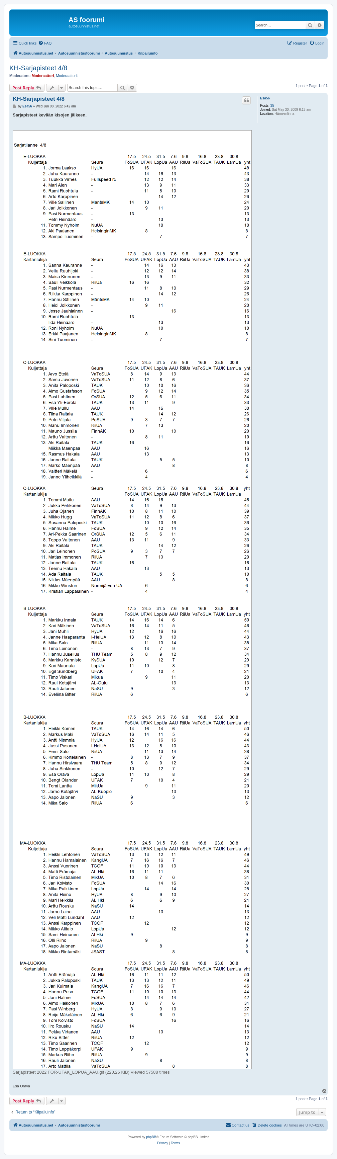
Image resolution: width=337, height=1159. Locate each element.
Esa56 (265, 98)
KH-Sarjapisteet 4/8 (38, 68)
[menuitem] (44, 43)
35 (272, 105)
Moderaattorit (67, 76)
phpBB (151, 1137)
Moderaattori (43, 76)
